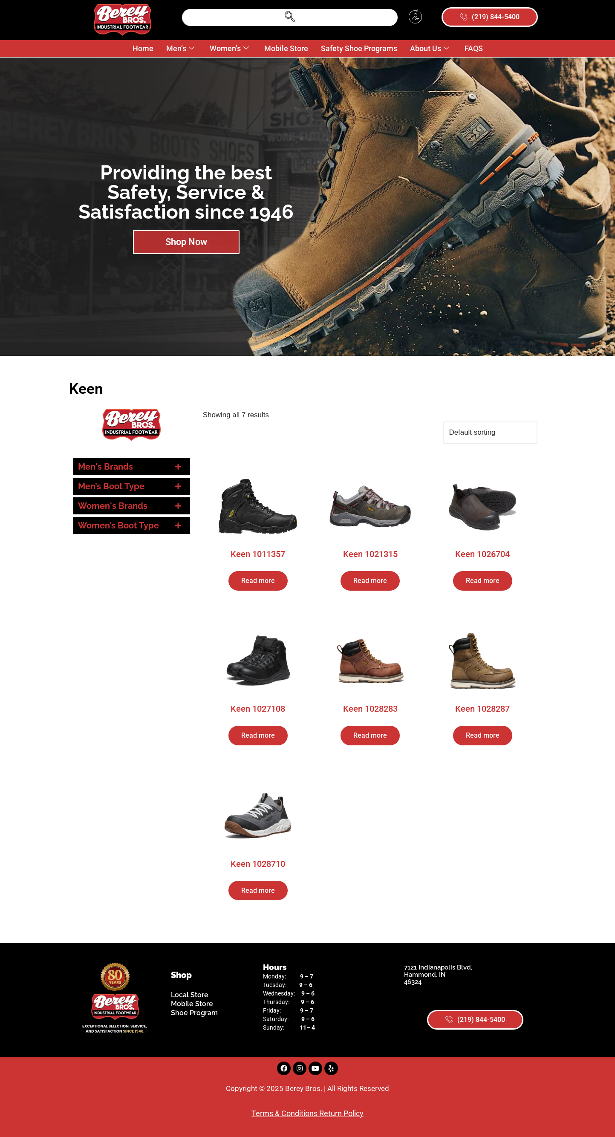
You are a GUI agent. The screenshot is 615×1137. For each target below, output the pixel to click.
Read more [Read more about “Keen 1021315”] (370, 581)
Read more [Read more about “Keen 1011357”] (258, 581)
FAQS (474, 48)
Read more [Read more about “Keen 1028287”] (483, 736)
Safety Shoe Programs (359, 48)
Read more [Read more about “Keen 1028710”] (258, 890)
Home (143, 48)
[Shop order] (489, 432)
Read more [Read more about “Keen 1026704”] (483, 581)
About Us (429, 49)
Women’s (229, 49)
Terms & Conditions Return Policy (307, 1113)
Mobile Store (286, 48)
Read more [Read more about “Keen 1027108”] (258, 736)
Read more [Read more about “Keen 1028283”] (370, 736)
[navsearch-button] (290, 17)
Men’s (180, 49)
